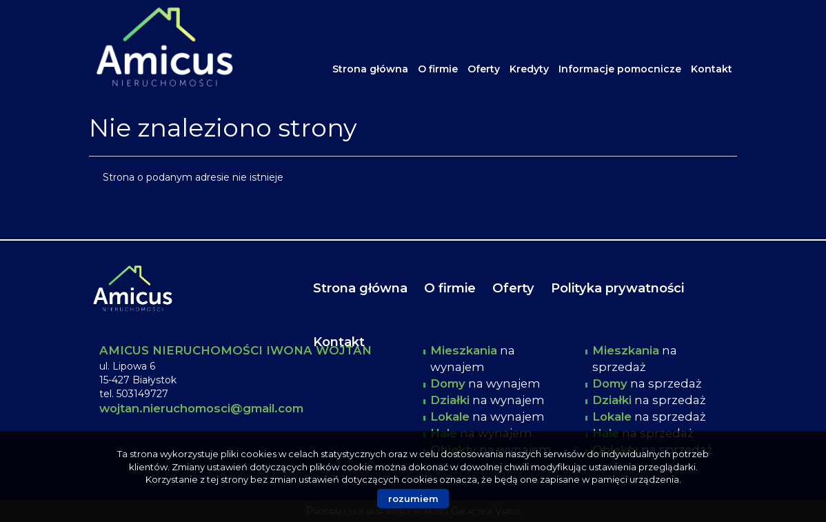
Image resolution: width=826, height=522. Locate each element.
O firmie (438, 69)
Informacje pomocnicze (619, 69)
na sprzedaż (647, 383)
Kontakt (711, 69)
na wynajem (485, 383)
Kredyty (529, 69)
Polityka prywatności (617, 288)
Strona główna (370, 69)
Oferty (483, 69)
